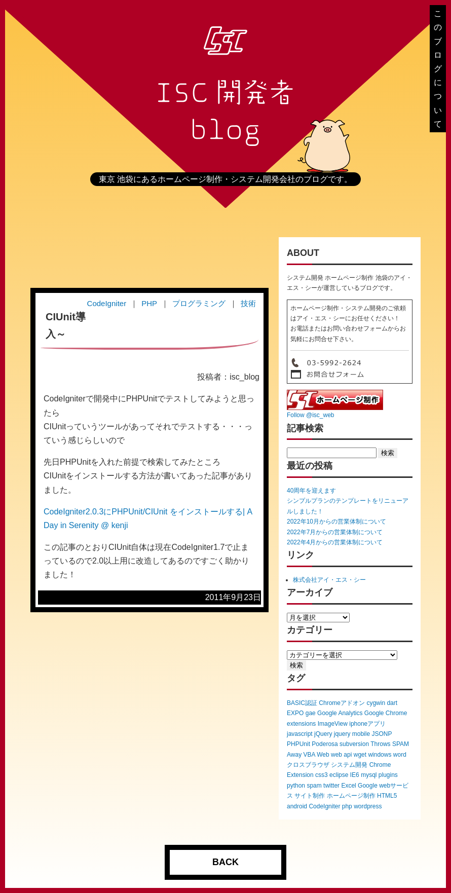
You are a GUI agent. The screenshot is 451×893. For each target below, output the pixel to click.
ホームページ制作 (351, 795)
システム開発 (349, 764)
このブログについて (438, 68)
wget (360, 754)
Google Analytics (339, 713)
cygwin (375, 702)
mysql (369, 774)
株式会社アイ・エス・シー (329, 579)
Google (368, 785)
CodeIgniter (324, 806)
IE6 (354, 774)
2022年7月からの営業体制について (335, 532)
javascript (300, 733)
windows (379, 754)
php (347, 806)
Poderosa (324, 744)
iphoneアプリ (367, 723)
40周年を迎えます (311, 490)
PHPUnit (298, 744)
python (296, 785)
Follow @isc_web (310, 415)
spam (314, 785)
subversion (354, 744)
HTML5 (387, 795)
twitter (331, 785)
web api (341, 754)
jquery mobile (352, 733)
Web (323, 754)
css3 (321, 774)
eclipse (338, 774)
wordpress (368, 806)
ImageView (333, 723)
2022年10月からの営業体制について (336, 521)
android (297, 806)
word (399, 754)
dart (392, 702)
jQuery (323, 733)
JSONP (381, 733)
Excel (348, 785)
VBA (309, 754)
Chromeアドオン (342, 702)
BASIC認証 (302, 702)
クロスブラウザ (308, 764)
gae (311, 713)
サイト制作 (309, 795)
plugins (388, 774)
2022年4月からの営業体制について (335, 542)
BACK (225, 862)
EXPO (295, 713)
